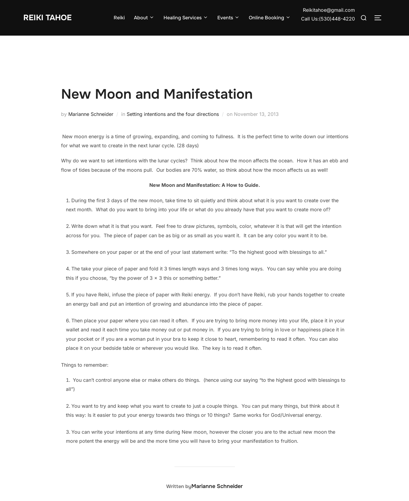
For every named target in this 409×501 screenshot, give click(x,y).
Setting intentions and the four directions (173, 114)
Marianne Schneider (90, 114)
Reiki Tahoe (47, 18)
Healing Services (186, 17)
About (144, 17)
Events (228, 17)
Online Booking (270, 17)
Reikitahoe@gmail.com (329, 10)
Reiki (119, 17)
